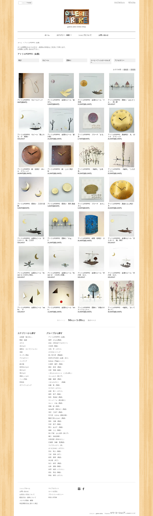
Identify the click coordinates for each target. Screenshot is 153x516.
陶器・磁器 (23, 340)
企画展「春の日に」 (26, 337)
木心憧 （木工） (53, 460)
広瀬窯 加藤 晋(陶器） (56, 442)
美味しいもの (24, 376)
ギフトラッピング (26, 385)
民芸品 (22, 382)
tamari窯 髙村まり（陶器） (58, 409)
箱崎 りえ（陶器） (55, 430)
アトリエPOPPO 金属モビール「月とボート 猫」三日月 (30, 239)
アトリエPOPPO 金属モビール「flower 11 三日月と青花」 (31, 274)
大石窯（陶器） (53, 346)
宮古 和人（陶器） (55, 451)
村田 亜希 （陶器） (55, 457)
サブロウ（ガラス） (55, 388)
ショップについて (85, 35)
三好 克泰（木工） (55, 454)
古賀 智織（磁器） (55, 370)
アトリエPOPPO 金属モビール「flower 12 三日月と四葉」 (61, 274)
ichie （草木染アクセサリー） (58, 343)
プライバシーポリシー (55, 494)
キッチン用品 (24, 355)
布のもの (23, 370)
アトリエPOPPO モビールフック (30, 100)
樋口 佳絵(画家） (54, 436)
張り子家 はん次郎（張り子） (58, 433)
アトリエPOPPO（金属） (32, 42)
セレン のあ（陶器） (55, 403)
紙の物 (22, 364)
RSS (50, 497)
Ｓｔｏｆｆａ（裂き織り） (57, 400)
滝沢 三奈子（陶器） (55, 412)
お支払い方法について (27, 494)
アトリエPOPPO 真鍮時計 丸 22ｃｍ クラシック (121, 135)
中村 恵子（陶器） (55, 424)
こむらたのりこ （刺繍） (57, 382)
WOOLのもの (24, 367)
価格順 (125, 69)
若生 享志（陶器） (55, 472)
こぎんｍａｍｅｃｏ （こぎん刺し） (60, 373)
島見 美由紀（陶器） (55, 397)
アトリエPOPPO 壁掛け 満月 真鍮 (61, 204)
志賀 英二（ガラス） (55, 391)
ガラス (22, 343)
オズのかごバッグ (54, 352)
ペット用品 (23, 379)
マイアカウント (119, 2)
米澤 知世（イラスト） (56, 469)
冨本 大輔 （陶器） (55, 421)
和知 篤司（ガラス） (55, 475)
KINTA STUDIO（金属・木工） (58, 358)
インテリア (23, 361)
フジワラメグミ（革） (55, 445)
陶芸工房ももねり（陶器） (57, 418)
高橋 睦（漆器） (54, 406)
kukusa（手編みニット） (56, 361)
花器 (21, 352)
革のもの (23, 373)
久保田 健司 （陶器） (56, 364)
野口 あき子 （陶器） (56, 427)
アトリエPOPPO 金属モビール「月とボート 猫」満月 (121, 239)
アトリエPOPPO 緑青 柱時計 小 (92, 238)
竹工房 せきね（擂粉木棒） (58, 415)
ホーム (47, 35)
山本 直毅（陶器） (55, 466)
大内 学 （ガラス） (55, 349)
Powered (120, 513)
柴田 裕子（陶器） (55, 394)
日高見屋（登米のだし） (56, 439)
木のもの (23, 346)
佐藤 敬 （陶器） (54, 385)
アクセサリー (24, 358)
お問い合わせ (103, 35)
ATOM (55, 497)
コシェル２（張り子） (55, 376)
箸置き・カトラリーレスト (29, 349)
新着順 (133, 69)
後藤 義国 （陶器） (55, 379)
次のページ (92, 320)
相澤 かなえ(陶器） (55, 340)
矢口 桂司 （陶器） (55, 463)
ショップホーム (25, 488)
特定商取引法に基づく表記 (29, 503)
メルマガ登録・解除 (26, 500)
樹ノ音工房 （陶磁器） (56, 355)
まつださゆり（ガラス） (56, 448)
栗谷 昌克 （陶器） (55, 367)
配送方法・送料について (28, 497)
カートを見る (52, 491)
